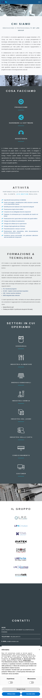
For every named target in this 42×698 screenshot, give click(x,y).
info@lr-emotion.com (13, 641)
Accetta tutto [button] (30, 694)
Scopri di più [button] (21, 689)
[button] (39, 649)
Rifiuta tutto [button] (11, 694)
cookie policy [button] (27, 660)
